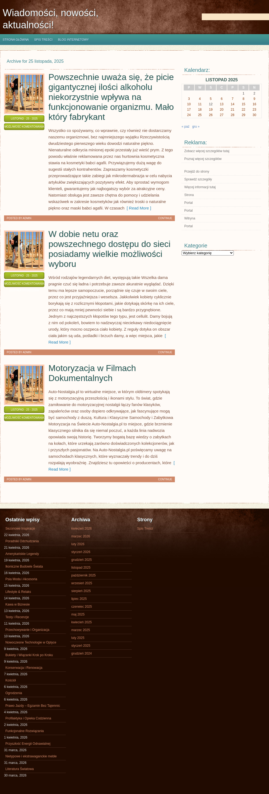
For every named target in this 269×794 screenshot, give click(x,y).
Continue (165, 218)
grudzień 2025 (81, 560)
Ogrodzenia (13, 693)
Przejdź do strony (196, 171)
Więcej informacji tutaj (200, 187)
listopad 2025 (80, 567)
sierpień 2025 (81, 591)
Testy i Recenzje (17, 617)
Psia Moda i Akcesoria (21, 579)
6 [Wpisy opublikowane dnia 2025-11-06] (222, 99)
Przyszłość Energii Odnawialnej (27, 744)
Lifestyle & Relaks (18, 592)
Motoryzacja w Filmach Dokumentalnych (92, 373)
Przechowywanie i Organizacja (27, 630)
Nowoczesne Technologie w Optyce (30, 642)
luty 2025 (77, 638)
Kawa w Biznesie (17, 604)
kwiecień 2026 (81, 528)
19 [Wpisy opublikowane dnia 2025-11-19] (211, 109)
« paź (185, 126)
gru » (195, 126)
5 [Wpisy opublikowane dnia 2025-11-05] (211, 99)
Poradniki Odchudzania (22, 541)
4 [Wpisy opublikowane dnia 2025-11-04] (200, 99)
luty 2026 (77, 544)
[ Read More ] (138, 208)
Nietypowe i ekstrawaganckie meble (31, 756)
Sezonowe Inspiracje (20, 528)
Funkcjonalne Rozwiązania (24, 731)
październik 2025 (83, 575)
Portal (188, 203)
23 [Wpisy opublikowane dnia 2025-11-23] (254, 109)
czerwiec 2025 (81, 606)
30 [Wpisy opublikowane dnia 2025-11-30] (254, 115)
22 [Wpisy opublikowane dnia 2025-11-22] (243, 109)
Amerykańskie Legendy (22, 554)
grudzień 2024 (81, 653)
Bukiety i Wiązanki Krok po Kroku (29, 655)
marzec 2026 (80, 536)
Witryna (189, 218)
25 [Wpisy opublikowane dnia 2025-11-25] (199, 115)
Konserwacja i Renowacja (23, 668)
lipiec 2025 (79, 599)
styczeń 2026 (80, 552)
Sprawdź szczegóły (198, 179)
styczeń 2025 (80, 646)
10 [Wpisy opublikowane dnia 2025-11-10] (189, 104)
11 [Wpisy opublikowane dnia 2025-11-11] (199, 104)
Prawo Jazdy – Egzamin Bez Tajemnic (32, 706)
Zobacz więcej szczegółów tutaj (206, 151)
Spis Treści (43, 39)
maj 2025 (77, 614)
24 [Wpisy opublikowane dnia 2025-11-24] (189, 115)
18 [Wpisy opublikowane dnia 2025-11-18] (199, 109)
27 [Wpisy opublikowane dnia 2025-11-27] (221, 115)
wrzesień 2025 (81, 583)
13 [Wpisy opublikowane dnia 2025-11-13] (221, 104)
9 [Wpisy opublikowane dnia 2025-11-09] (254, 99)
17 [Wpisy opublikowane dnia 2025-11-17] (189, 109)
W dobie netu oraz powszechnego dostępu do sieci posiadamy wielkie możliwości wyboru (109, 249)
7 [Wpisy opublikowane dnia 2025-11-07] (232, 99)
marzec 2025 (80, 630)
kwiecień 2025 (81, 622)
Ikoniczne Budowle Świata (24, 566)
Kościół (10, 680)
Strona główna (16, 39)
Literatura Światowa (19, 769)
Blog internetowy (73, 39)
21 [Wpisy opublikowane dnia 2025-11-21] (232, 109)
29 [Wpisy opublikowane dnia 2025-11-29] (243, 115)
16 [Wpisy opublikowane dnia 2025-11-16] (254, 104)
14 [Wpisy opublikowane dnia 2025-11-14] (232, 104)
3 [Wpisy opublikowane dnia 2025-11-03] (189, 99)
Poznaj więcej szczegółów (203, 159)
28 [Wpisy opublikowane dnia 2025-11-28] (232, 115)
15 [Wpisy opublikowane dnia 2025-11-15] (243, 104)
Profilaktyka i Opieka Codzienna (28, 718)
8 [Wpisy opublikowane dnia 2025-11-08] (244, 99)
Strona (189, 195)
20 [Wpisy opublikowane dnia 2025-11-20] (221, 109)
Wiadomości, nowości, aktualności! (50, 18)
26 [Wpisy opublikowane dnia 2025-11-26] (211, 115)
